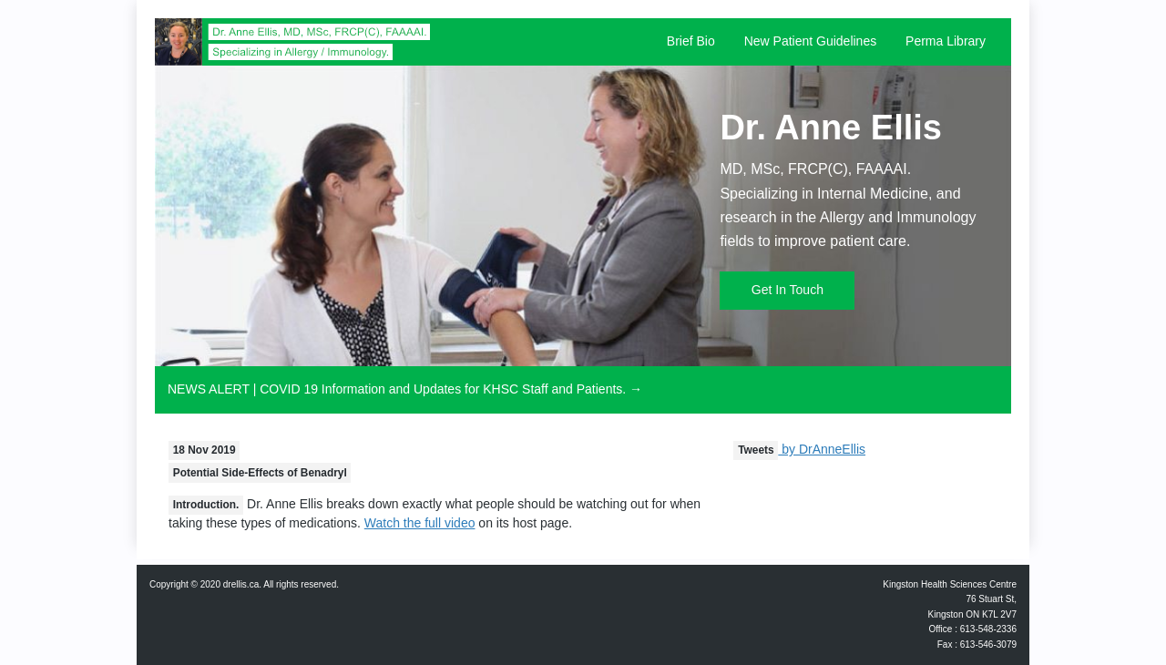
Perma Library (945, 41)
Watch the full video (420, 523)
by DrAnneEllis (799, 449)
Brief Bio (691, 41)
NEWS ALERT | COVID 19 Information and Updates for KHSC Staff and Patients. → (405, 389)
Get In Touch (787, 289)
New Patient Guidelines (810, 41)
